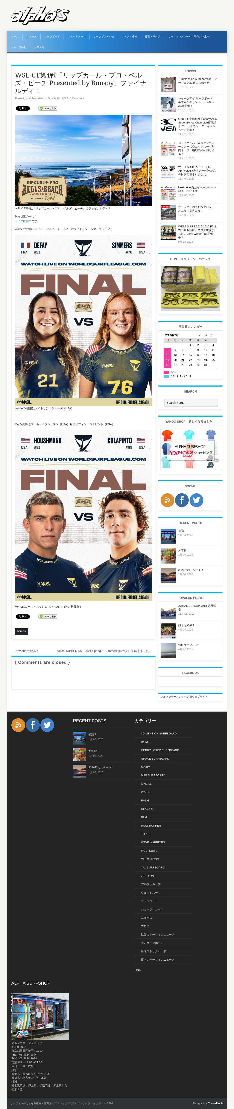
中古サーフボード (152, 942)
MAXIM (145, 767)
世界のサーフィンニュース (158, 934)
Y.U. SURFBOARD (152, 867)
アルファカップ (151, 884)
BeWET (146, 741)
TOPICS (146, 834)
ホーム (15, 36)
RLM (144, 817)
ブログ (145, 926)
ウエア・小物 (129, 36)
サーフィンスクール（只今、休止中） (190, 36)
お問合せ (39, 47)
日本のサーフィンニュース (158, 959)
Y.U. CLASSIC (150, 859)
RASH (145, 800)
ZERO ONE (148, 875)
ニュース (31, 36)
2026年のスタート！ (191, 569)
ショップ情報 (18, 47)
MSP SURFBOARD (153, 775)
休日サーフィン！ (189, 644)
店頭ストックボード (153, 951)
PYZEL (145, 792)
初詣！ (182, 530)
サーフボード (52, 36)
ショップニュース (152, 909)
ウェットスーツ (77, 36)
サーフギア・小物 (103, 36)
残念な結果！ (186, 625)
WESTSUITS (149, 850)
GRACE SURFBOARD (155, 758)
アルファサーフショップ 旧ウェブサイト (184, 696)
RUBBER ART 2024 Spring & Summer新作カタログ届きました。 (104, 651)
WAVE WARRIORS (153, 842)
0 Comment (77, 98)
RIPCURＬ (148, 808)
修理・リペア (152, 36)
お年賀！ (183, 550)
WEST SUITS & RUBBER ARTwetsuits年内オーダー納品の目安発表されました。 (197, 170)
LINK (138, 970)
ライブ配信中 (23, 221)
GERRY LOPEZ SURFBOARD (160, 750)
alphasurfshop (37, 98)
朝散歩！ (27, 651)
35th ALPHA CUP (181, 376)
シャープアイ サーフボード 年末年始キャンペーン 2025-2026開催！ (196, 102)
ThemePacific (216, 1103)
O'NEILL (146, 783)
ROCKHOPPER (151, 825)
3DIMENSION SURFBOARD (159, 733)
